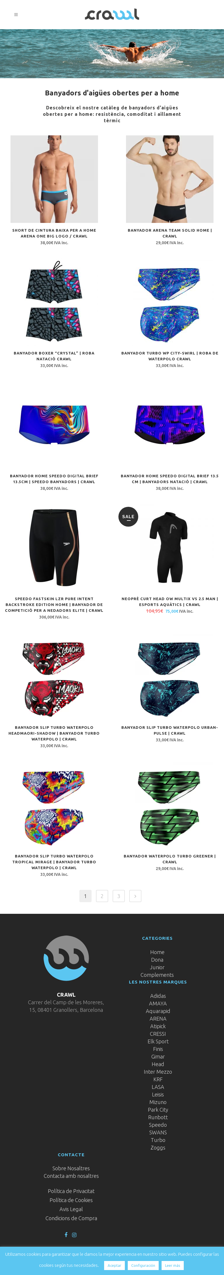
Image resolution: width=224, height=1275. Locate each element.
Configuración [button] (143, 1265)
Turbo (158, 1140)
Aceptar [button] (114, 1265)
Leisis (158, 1094)
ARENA (158, 1018)
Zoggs (157, 1147)
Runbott (158, 1117)
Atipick (158, 1026)
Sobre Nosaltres (71, 1168)
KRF (158, 1079)
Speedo (158, 1125)
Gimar (158, 1056)
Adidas (158, 996)
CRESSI (158, 1034)
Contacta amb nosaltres (71, 1176)
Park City (158, 1109)
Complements (157, 975)
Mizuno (158, 1102)
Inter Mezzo (158, 1072)
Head (158, 1064)
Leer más (172, 1265)
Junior (157, 967)
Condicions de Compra (71, 1218)
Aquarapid (158, 1011)
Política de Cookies (71, 1200)
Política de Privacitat (71, 1191)
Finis (158, 1049)
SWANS (158, 1132)
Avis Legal (71, 1209)
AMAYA (158, 1003)
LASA (158, 1087)
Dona (157, 960)
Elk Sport (158, 1041)
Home (157, 952)
